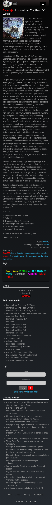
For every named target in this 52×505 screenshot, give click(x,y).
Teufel (46, 244)
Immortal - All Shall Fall (16, 324)
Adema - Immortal (14, 341)
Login (5, 366)
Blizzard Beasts (12, 271)
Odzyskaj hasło (31, 392)
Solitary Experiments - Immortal (19, 360)
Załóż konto (19, 392)
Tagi (5, 263)
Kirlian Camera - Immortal (17, 358)
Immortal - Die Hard (14, 333)
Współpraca (39, 495)
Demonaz (20, 274)
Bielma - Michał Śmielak (16, 408)
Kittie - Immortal (13, 338)
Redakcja (27, 495)
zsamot (5, 256)
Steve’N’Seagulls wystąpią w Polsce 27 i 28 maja (27, 438)
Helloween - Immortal (15, 344)
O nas (17, 495)
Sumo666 (6, 253)
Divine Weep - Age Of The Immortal (21, 355)
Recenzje (8, 10)
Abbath (32, 273)
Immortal (23, 271)
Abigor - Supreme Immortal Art (19, 352)
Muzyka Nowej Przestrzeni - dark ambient (24, 416)
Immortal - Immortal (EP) (16, 319)
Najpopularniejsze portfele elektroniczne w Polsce (27, 424)
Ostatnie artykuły (11, 398)
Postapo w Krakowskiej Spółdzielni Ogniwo (24, 447)
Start (10, 495)
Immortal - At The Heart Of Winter (20, 305)
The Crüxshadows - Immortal (18, 335)
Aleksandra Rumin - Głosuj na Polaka (22, 419)
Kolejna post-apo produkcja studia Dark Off (24, 488)
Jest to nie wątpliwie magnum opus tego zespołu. (29, 253)
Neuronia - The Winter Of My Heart (21, 311)
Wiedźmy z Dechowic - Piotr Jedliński (22, 422)
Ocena (6, 286)
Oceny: (25, 293)
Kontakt (19, 501)
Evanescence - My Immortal (18, 347)
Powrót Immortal (13, 349)
